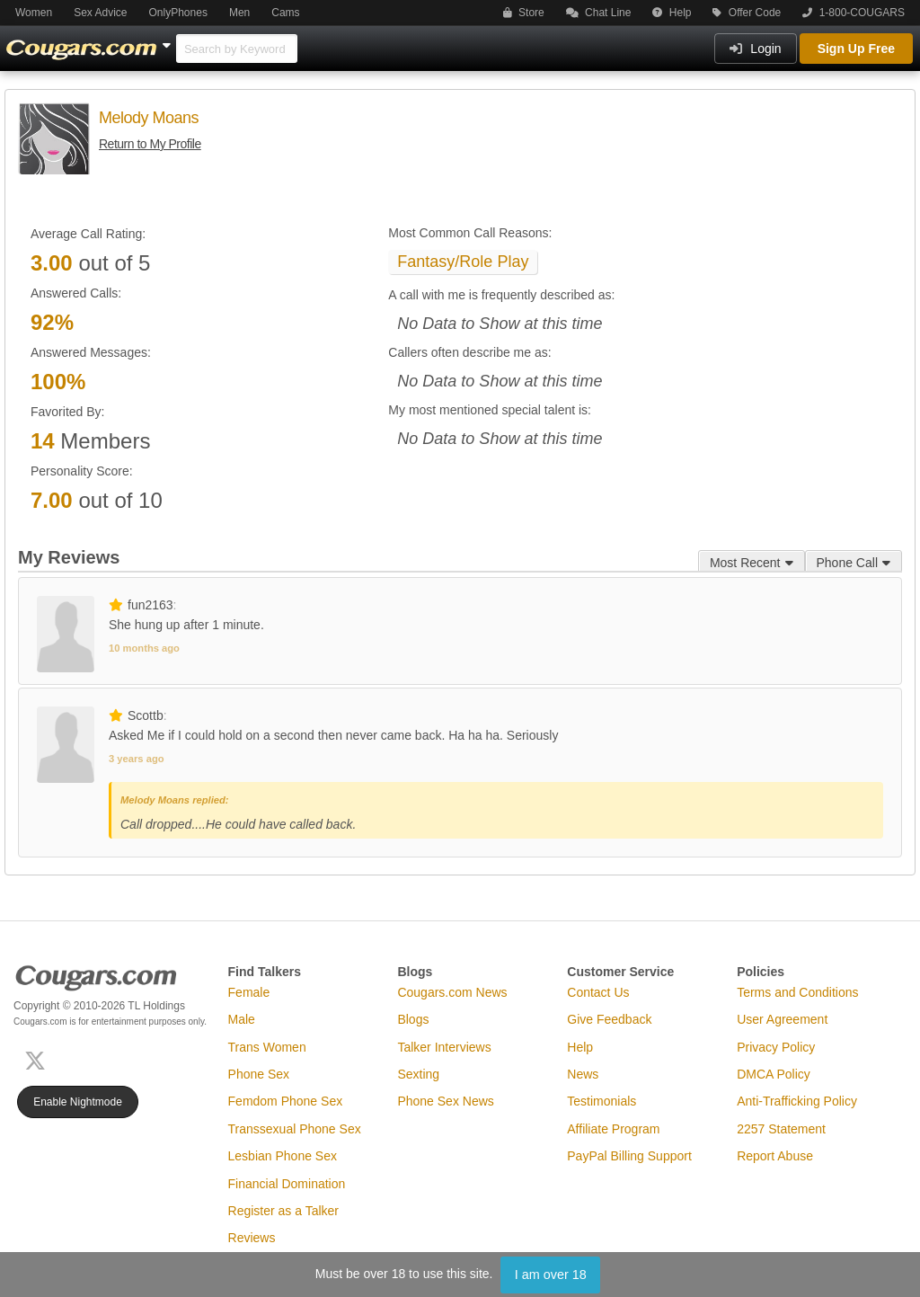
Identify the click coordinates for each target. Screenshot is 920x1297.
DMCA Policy (773, 1074)
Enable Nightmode (77, 1102)
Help (671, 12)
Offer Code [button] (746, 12)
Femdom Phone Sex (285, 1101)
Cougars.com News (452, 992)
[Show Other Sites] (169, 40)
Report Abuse (775, 1156)
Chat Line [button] (599, 12)
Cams (285, 12)
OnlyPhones (178, 12)
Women (33, 12)
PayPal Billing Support (629, 1156)
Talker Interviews (444, 1047)
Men (239, 12)
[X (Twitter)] (38, 1059)
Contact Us (598, 992)
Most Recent (751, 562)
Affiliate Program (613, 1129)
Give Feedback (609, 1019)
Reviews (252, 1237)
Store (523, 12)
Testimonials (601, 1101)
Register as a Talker (283, 1211)
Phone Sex (259, 1074)
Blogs (413, 1019)
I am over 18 (551, 1274)
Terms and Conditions (797, 992)
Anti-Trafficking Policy (797, 1101)
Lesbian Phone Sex (282, 1156)
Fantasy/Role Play (462, 262)
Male (241, 1019)
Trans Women (267, 1047)
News (582, 1074)
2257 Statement (781, 1129)
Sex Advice (100, 12)
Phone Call (854, 562)
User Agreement (782, 1019)
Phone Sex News (445, 1101)
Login (755, 48)
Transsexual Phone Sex (294, 1129)
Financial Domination (287, 1184)
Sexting (418, 1074)
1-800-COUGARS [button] (853, 12)
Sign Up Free (856, 48)
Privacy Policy (776, 1047)
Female (249, 992)
